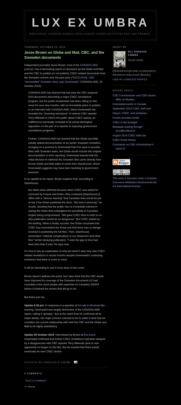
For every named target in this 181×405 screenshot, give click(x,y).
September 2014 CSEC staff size (132, 108)
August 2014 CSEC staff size (129, 135)
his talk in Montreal (89, 305)
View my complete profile (130, 79)
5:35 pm (65, 362)
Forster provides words (126, 117)
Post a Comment (36, 381)
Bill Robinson (137, 52)
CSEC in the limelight (125, 122)
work (121, 178)
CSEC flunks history (124, 139)
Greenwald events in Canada (129, 104)
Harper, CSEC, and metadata (129, 113)
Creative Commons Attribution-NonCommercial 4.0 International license (135, 182)
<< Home (29, 386)
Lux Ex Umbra (90, 22)
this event (89, 334)
